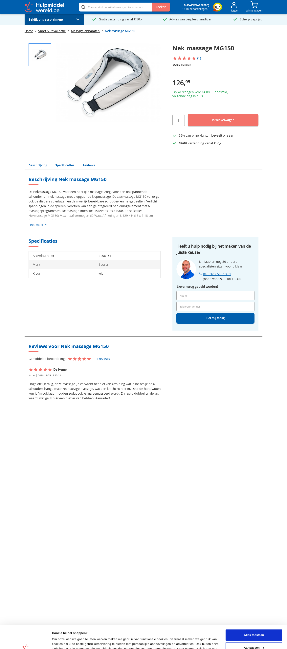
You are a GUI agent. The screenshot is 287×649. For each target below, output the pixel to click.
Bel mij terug (215, 318)
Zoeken (161, 7)
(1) (199, 58)
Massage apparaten (85, 31)
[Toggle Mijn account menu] (234, 7)
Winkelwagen (254, 10)
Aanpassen (254, 624)
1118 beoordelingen (195, 9)
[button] (40, 54)
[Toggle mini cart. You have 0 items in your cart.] (254, 5)
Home (29, 31)
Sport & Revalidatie (52, 31)
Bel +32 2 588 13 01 (217, 274)
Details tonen (61, 641)
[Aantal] (178, 120)
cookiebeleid (61, 630)
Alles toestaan (254, 611)
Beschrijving (38, 165)
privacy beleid (87, 630)
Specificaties (65, 165)
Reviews (88, 165)
